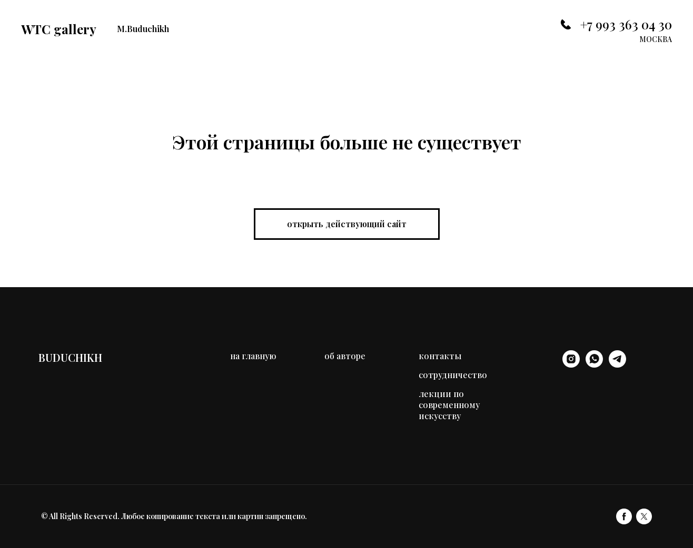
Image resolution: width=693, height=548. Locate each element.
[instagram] (571, 364)
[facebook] (624, 516)
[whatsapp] (594, 364)
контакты (440, 355)
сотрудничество (453, 374)
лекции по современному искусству (449, 404)
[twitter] (644, 516)
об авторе (344, 355)
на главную (253, 355)
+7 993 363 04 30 (626, 24)
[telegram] (617, 364)
